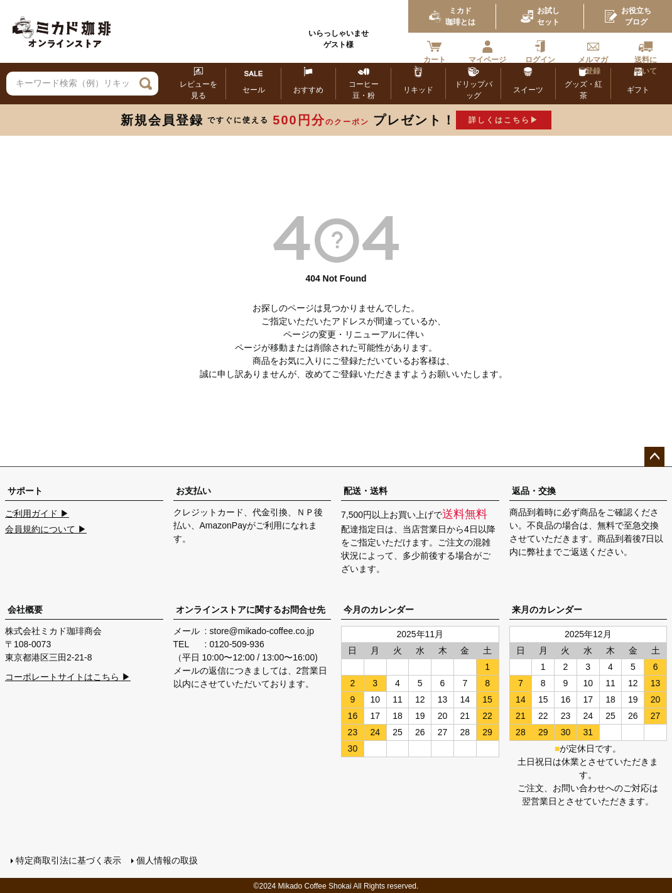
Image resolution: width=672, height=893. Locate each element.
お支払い (193, 491)
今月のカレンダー (379, 610)
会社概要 (25, 610)
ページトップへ (654, 457)
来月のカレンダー (547, 610)
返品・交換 (534, 491)
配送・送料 (365, 491)
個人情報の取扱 (166, 860)
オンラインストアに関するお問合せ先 (250, 610)
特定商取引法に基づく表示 (68, 860)
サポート (25, 491)
